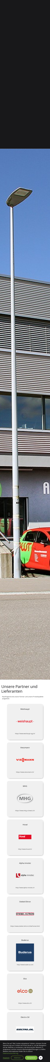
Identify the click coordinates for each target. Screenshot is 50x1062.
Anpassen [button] (6, 1058)
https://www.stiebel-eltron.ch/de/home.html (25, 926)
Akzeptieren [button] (31, 1058)
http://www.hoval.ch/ (25, 849)
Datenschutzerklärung (10, 1053)
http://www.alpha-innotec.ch (25, 888)
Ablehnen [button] (17, 1058)
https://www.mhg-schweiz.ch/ (25, 811)
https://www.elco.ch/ (25, 1003)
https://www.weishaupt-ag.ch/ (25, 734)
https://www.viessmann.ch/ (25, 772)
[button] (41, 1058)
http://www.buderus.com (25, 965)
